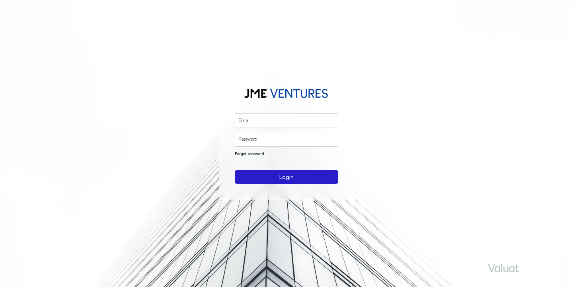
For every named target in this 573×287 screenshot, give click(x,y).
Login (286, 176)
